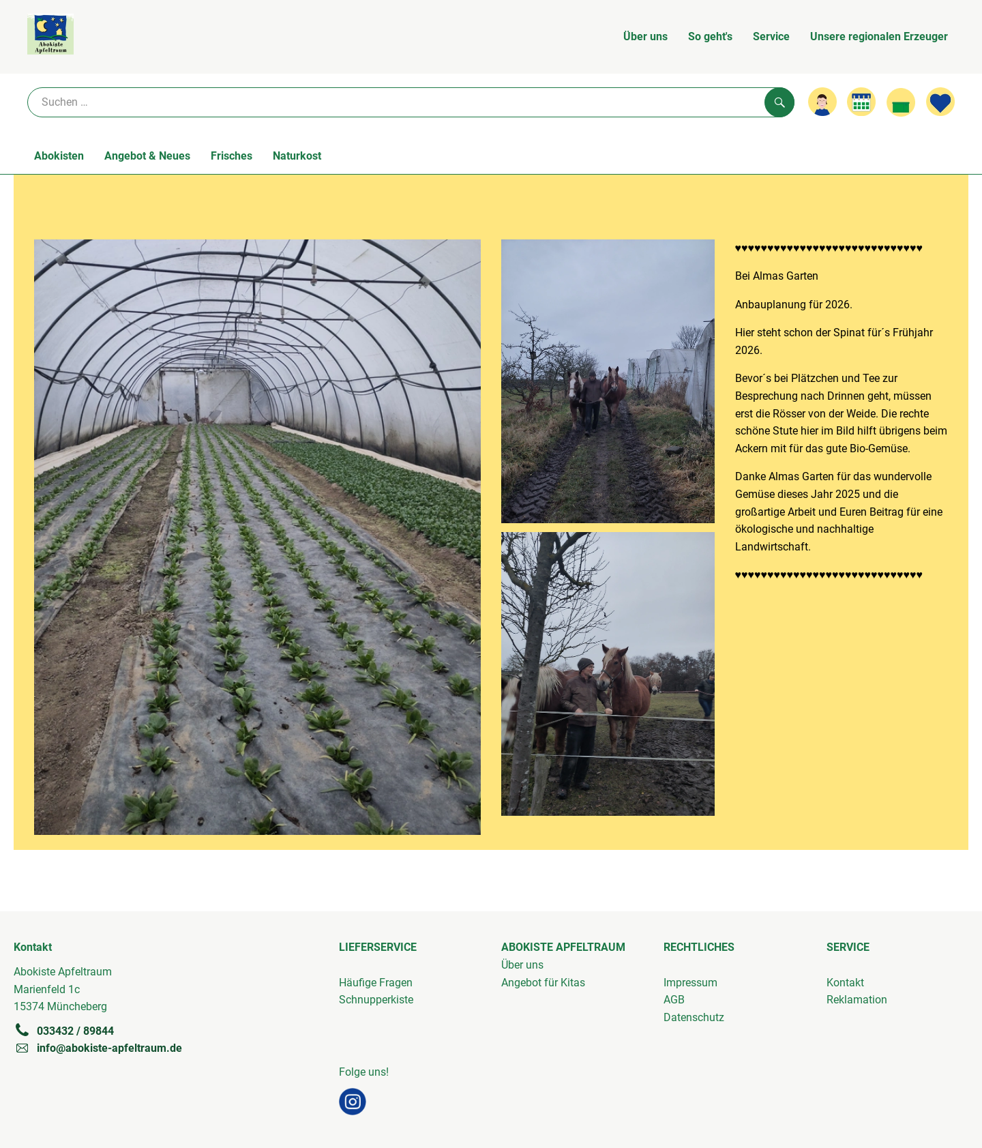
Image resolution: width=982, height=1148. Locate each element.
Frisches (231, 155)
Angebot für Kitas (543, 982)
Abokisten (59, 155)
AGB (674, 999)
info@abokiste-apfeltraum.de (98, 1048)
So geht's (710, 36)
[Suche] (410, 102)
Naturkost (297, 155)
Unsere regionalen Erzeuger (879, 36)
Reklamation (857, 999)
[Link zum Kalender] (861, 101)
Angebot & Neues (147, 155)
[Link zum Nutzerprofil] (822, 101)
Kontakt (845, 982)
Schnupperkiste (376, 999)
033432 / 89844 (64, 1030)
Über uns (645, 36)
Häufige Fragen (376, 982)
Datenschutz (694, 1017)
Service (771, 36)
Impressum (690, 982)
